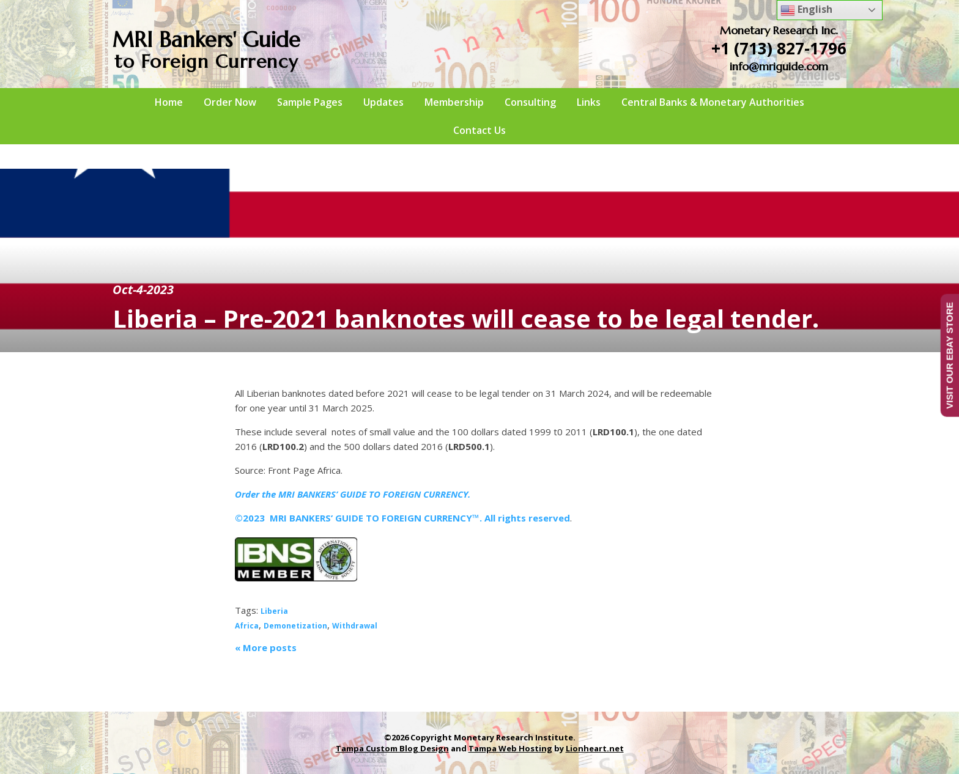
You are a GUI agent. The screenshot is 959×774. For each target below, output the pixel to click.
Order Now (230, 102)
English (806, 10)
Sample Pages (309, 102)
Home (169, 102)
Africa (247, 626)
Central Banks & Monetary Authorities (712, 102)
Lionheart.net (595, 748)
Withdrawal (354, 626)
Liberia (274, 611)
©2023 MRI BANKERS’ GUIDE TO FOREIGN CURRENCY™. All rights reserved (402, 518)
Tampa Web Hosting (510, 748)
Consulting (530, 102)
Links (589, 102)
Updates (383, 102)
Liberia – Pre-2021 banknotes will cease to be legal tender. (466, 318)
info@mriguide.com (779, 66)
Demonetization (295, 626)
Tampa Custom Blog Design (392, 748)
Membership (454, 102)
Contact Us (479, 130)
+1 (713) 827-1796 (778, 48)
